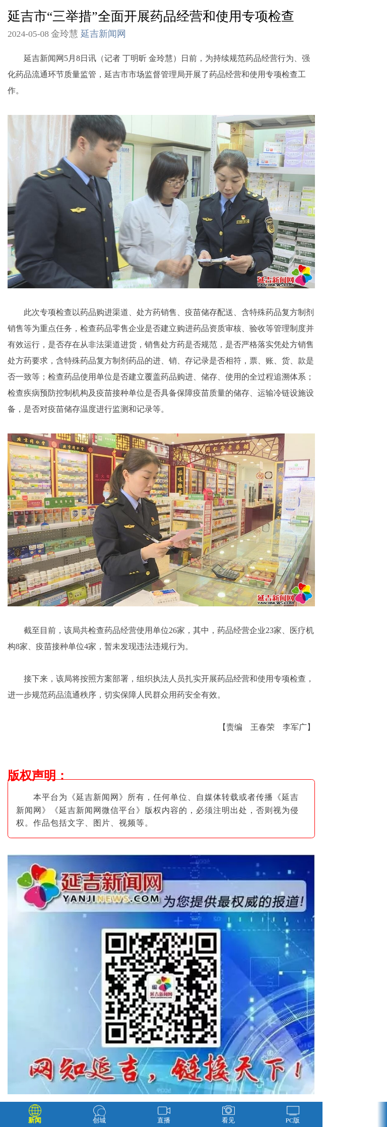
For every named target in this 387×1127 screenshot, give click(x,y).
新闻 (34, 1120)
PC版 (293, 1120)
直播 (163, 1120)
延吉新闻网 (103, 34)
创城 (99, 1120)
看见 (228, 1120)
